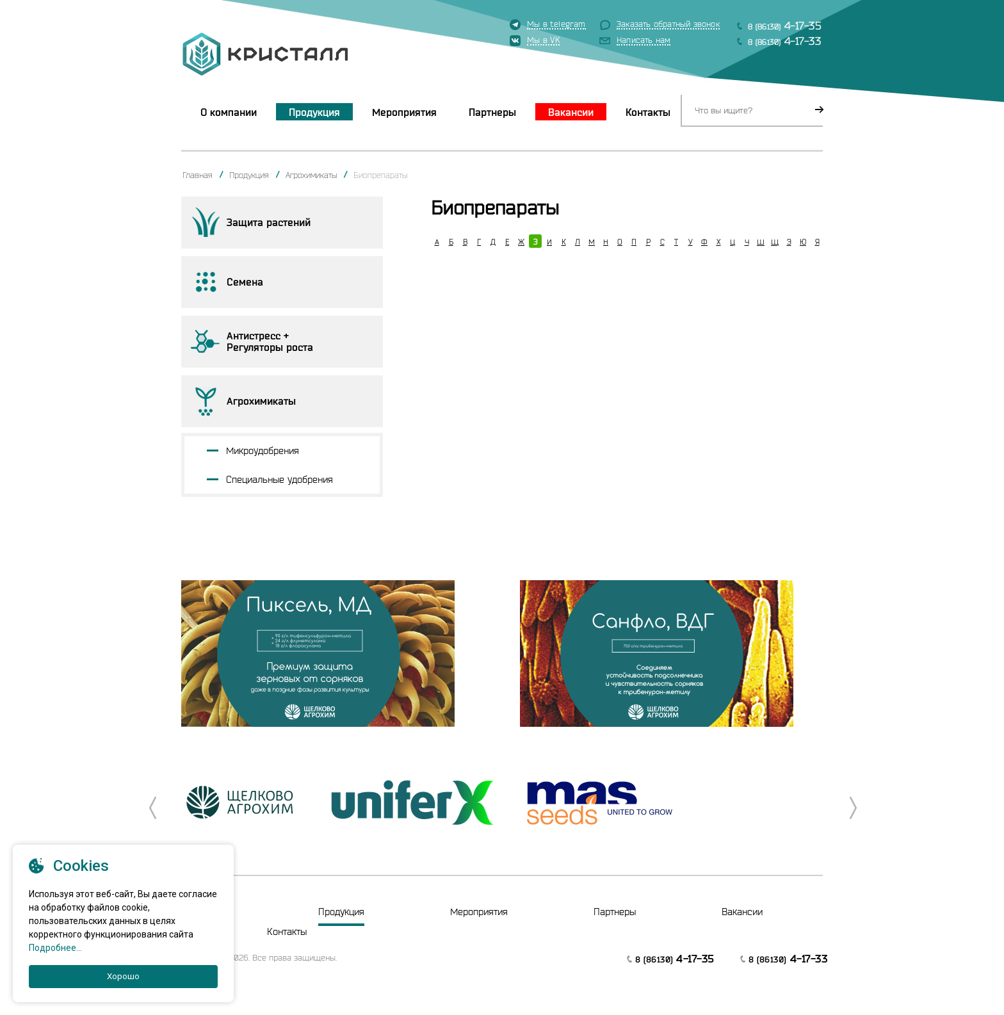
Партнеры (492, 112)
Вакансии (571, 112)
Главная (197, 174)
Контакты (648, 112)
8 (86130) (785, 25)
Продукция (314, 112)
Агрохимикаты (311, 174)
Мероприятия (404, 112)
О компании (228, 112)
